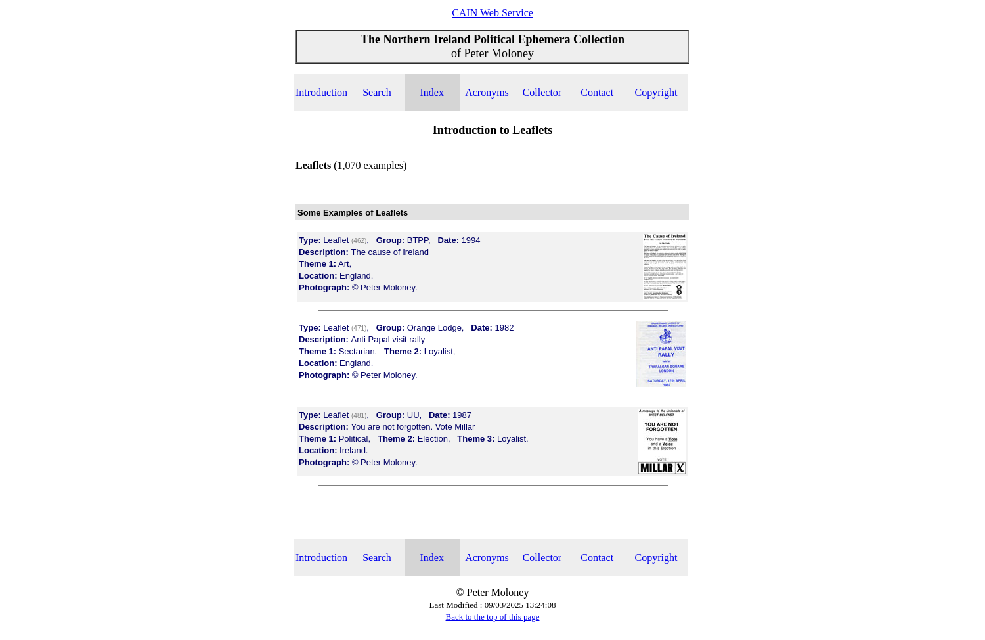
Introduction (321, 92)
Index (431, 92)
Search (376, 92)
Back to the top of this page (493, 617)
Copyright (656, 92)
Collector (542, 92)
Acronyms (487, 92)
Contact (596, 92)
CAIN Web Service (492, 12)
